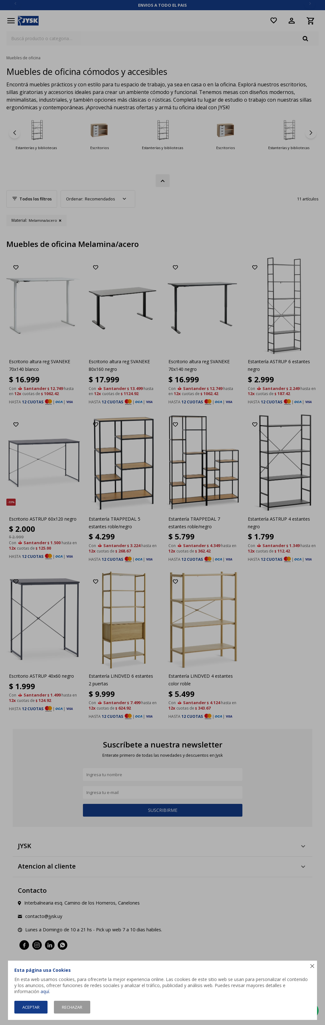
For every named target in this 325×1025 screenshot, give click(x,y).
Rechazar (72, 1007)
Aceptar (31, 1007)
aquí (45, 991)
